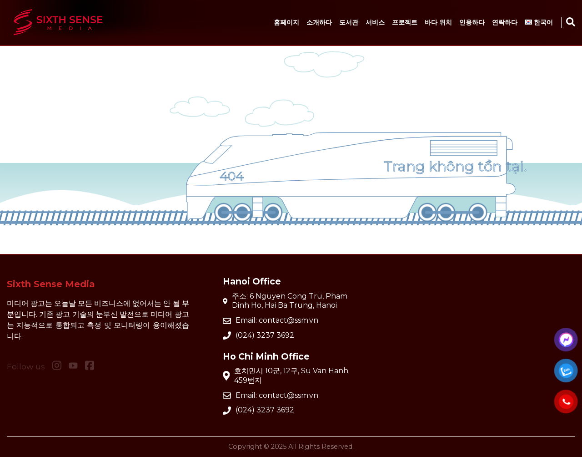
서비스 (375, 22)
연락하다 (504, 22)
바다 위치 (438, 22)
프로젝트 (404, 22)
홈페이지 (286, 22)
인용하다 (472, 22)
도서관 (348, 22)
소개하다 (319, 22)
